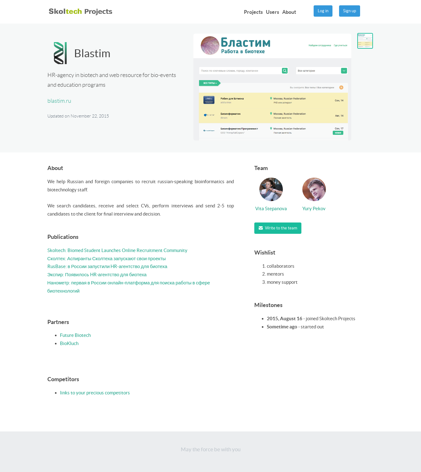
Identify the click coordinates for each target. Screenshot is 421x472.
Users (272, 12)
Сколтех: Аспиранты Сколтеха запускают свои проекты (106, 258)
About (289, 12)
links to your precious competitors (95, 392)
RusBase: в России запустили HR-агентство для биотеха (107, 266)
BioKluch (69, 343)
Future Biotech (75, 335)
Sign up (349, 10)
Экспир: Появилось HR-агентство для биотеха (97, 274)
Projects (253, 12)
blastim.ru (59, 101)
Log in (323, 10)
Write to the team (278, 228)
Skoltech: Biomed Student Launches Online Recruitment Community (117, 250)
